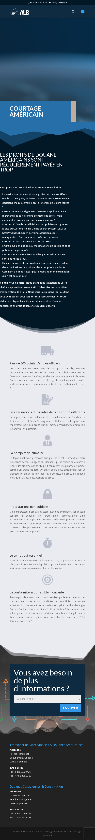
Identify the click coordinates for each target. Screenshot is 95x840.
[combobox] (47, 699)
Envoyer (70, 708)
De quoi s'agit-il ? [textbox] (25, 698)
